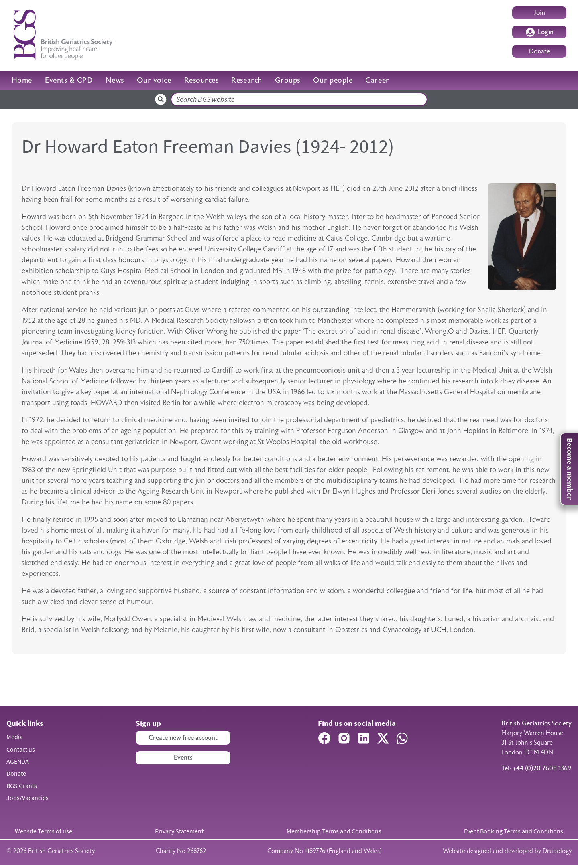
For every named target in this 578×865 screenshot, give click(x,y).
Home (22, 80)
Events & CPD (69, 80)
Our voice (154, 80)
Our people (332, 80)
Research (246, 80)
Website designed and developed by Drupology (507, 851)
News (115, 80)
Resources (201, 80)
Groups (287, 80)
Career (377, 80)
